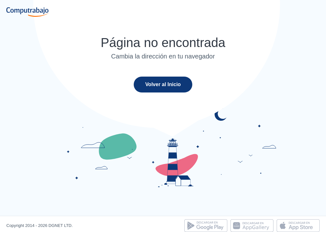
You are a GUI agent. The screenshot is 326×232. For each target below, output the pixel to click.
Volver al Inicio (163, 84)
